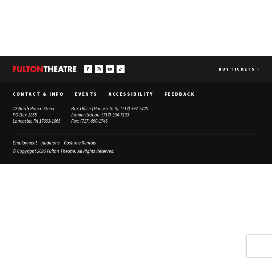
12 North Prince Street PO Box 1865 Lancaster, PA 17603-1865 (36, 115)
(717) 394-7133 (115, 115)
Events (86, 94)
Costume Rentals (80, 142)
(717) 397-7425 (134, 109)
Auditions (50, 142)
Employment (25, 142)
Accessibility (131, 94)
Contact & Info (38, 94)
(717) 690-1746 (93, 121)
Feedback (180, 94)
